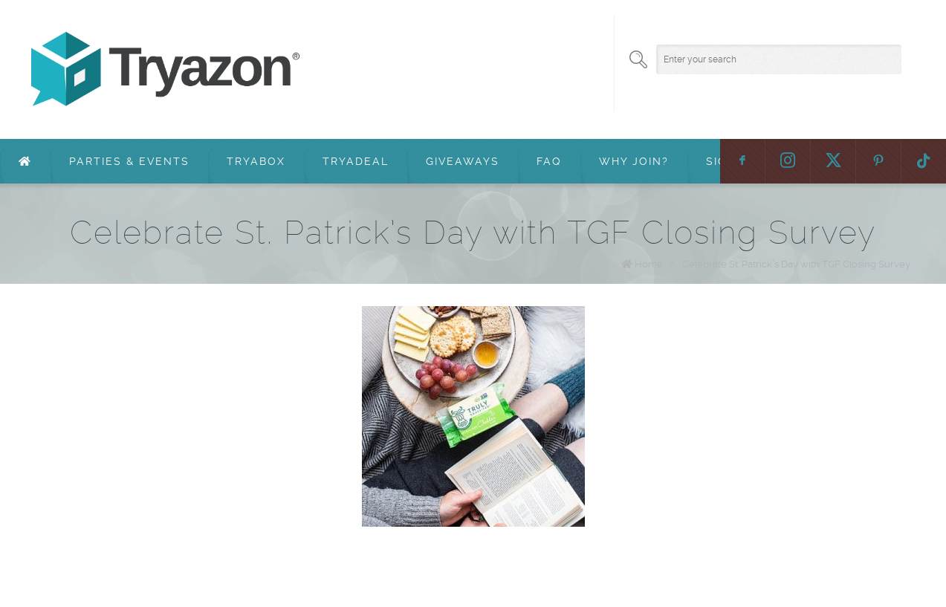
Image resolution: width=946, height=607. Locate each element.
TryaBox (256, 161)
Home (649, 264)
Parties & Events (129, 161)
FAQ (549, 161)
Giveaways (462, 161)
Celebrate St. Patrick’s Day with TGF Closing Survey (796, 264)
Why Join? (634, 161)
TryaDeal (356, 161)
